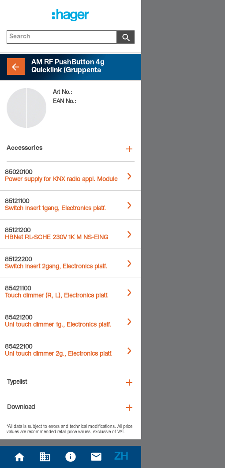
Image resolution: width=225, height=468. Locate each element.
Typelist (17, 382)
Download (21, 408)
